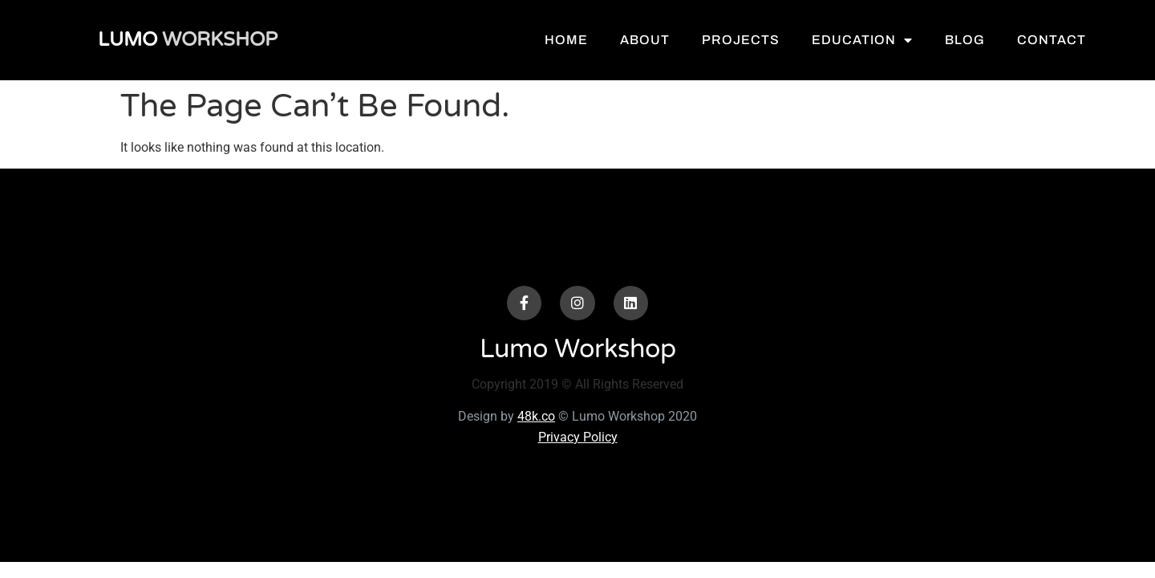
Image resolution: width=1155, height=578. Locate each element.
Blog (989, 40)
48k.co (536, 416)
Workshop (180, 39)
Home (590, 40)
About (669, 40)
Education (886, 40)
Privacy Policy (578, 437)
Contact (1075, 40)
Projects (765, 40)
